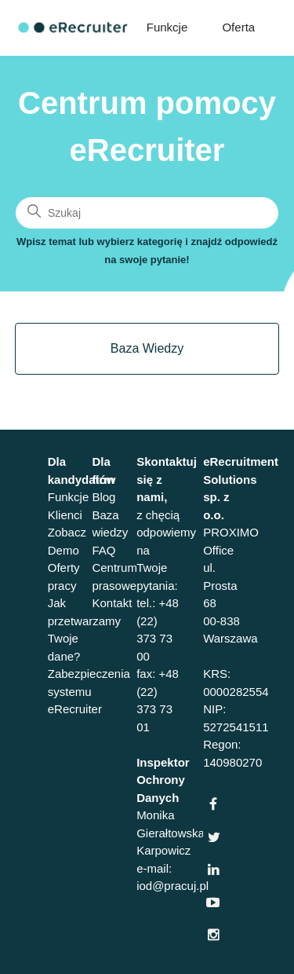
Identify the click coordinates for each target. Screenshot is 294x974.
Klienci (65, 515)
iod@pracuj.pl (172, 885)
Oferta (238, 27)
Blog (103, 496)
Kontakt (112, 603)
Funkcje (167, 27)
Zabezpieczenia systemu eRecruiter (89, 691)
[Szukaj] (147, 213)
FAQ (103, 550)
